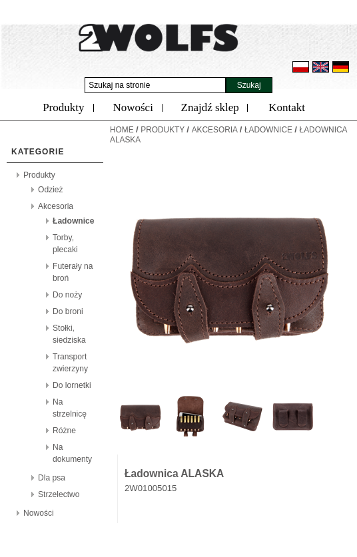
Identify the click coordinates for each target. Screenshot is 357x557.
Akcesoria (55, 206)
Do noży (67, 294)
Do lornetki (72, 385)
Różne (64, 430)
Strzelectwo (59, 494)
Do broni (68, 311)
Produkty (63, 107)
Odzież (50, 189)
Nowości (133, 107)
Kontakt (286, 107)
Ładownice (74, 221)
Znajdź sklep (210, 107)
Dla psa (51, 477)
